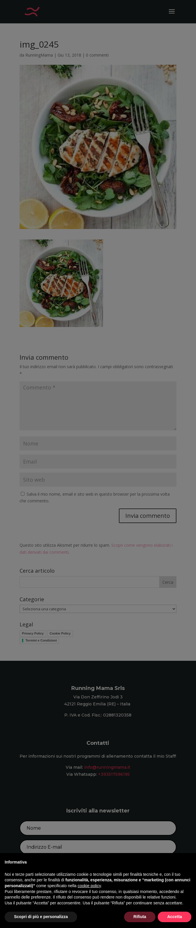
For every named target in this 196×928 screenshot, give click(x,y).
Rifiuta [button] (139, 916)
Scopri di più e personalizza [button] (41, 916)
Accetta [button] (174, 916)
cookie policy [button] (89, 885)
